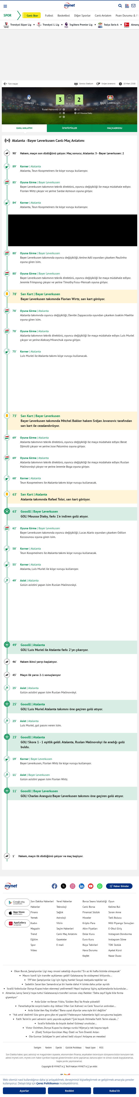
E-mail (60, 945)
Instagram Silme (117, 939)
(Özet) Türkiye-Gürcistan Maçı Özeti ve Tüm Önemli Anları (67, 1032)
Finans (34, 912)
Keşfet (86, 955)
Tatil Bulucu (115, 917)
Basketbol (64, 15)
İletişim (37, 1047)
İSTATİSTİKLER (69, 128)
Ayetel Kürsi (115, 950)
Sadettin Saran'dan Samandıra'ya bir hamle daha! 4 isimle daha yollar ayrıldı (67, 984)
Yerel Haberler (64, 901)
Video (34, 950)
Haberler (35, 906)
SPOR (7, 15)
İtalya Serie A (108, 24)
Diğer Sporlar (82, 15)
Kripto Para (89, 923)
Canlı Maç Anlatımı (66, 934)
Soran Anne (114, 912)
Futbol (49, 15)
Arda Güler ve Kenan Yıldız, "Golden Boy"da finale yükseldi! (67, 1001)
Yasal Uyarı (90, 1047)
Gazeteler (61, 939)
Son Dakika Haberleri (42, 901)
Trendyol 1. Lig (48, 24)
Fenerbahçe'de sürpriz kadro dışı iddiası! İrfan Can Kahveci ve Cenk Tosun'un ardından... (67, 1006)
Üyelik (59, 1047)
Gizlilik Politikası (73, 1047)
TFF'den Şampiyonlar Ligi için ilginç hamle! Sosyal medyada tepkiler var (67, 979)
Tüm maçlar (13, 84)
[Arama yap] (120, 5)
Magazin (35, 928)
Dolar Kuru (89, 934)
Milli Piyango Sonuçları (121, 923)
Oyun (111, 901)
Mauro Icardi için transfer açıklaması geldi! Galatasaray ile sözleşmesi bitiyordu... (67, 975)
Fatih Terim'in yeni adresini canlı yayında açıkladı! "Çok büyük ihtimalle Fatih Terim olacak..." (67, 1019)
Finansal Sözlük (91, 912)
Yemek (34, 917)
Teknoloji (61, 906)
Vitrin (59, 923)
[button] (5, 6)
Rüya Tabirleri (90, 945)
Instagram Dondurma (120, 934)
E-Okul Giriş (115, 928)
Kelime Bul (114, 906)
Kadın (34, 923)
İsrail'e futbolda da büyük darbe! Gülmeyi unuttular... (67, 1023)
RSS (101, 1047)
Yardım (48, 1047)
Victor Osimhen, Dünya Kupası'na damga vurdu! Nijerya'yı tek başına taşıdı (67, 1027)
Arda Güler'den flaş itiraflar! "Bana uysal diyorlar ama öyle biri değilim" (67, 1010)
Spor (33, 945)
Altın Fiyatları (90, 928)
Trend (34, 934)
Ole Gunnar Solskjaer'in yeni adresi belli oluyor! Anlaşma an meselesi (67, 1036)
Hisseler (87, 917)
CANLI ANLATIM (24, 128)
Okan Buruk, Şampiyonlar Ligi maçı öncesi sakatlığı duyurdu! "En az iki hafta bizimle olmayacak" (67, 971)
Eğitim (34, 939)
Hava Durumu (90, 950)
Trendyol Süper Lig (17, 24)
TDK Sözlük (114, 945)
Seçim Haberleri (65, 928)
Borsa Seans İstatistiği (95, 901)
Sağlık (59, 912)
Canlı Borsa (89, 906)
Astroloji (61, 917)
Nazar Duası (114, 955)
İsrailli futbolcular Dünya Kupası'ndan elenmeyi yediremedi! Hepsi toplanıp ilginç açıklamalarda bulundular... (67, 988)
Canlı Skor (32, 15)
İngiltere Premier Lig (78, 24)
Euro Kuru (88, 939)
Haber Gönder (119, 886)
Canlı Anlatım (103, 15)
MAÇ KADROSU (114, 128)
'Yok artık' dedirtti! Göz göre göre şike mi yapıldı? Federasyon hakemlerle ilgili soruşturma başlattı (67, 1014)
